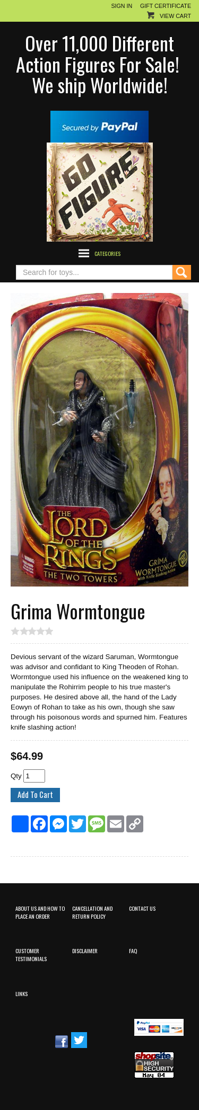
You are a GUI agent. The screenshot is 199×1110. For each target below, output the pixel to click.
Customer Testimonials (31, 954)
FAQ (133, 950)
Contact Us (142, 908)
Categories (107, 253)
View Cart (175, 16)
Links (21, 993)
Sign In (121, 6)
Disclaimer (85, 950)
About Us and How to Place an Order (40, 912)
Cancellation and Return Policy (92, 912)
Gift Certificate (165, 6)
